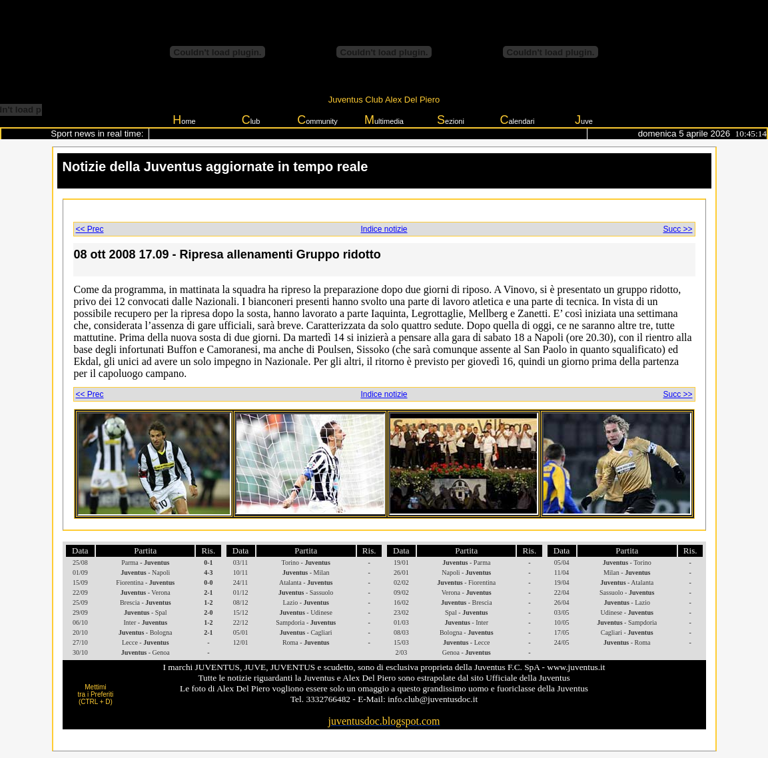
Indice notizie (383, 229)
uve (584, 120)
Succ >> (677, 229)
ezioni (450, 120)
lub (251, 120)
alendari (517, 120)
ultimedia (384, 120)
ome (184, 120)
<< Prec (90, 229)
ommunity (317, 120)
